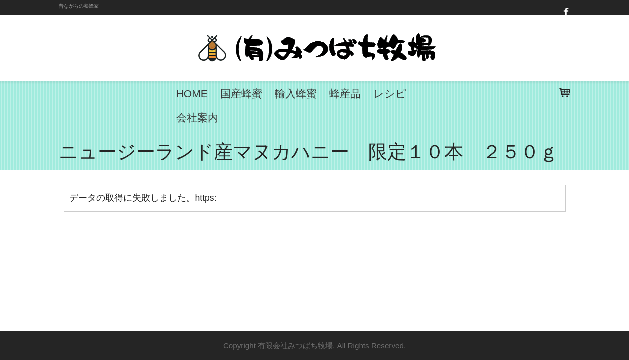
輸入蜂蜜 (296, 94)
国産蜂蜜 (241, 94)
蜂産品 (345, 94)
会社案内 (197, 118)
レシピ (389, 94)
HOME (192, 94)
